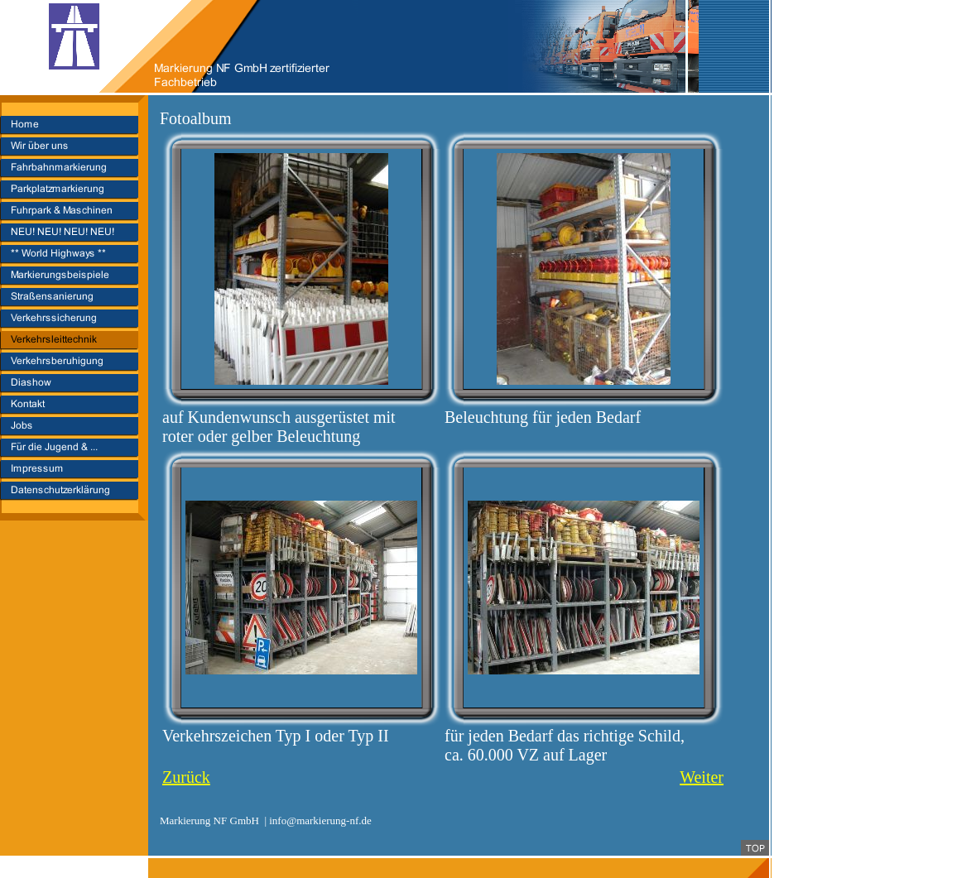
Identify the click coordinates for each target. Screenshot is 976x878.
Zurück (186, 777)
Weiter (702, 777)
